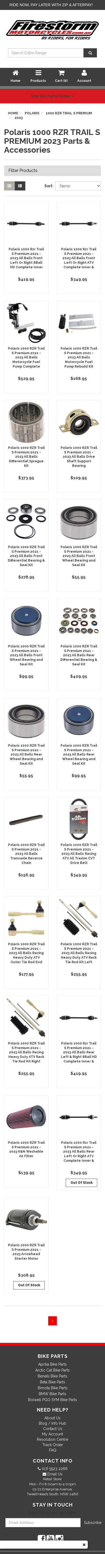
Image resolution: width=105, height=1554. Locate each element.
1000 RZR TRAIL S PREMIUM (69, 113)
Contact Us (52, 1429)
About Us (52, 1418)
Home (13, 113)
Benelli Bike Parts (52, 1376)
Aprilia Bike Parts (52, 1364)
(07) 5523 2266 (54, 1469)
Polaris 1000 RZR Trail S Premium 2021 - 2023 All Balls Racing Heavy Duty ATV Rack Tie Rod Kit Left (79, 953)
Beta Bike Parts (52, 1382)
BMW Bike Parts (52, 1394)
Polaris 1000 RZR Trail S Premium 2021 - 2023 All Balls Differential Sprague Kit (26, 457)
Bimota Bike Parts (53, 1388)
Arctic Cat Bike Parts (52, 1370)
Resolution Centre (52, 1439)
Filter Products (22, 170)
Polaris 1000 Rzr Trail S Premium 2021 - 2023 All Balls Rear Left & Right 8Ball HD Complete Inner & (79, 1052)
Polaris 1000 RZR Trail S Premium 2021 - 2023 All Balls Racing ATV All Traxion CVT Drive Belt (79, 854)
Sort (47, 186)
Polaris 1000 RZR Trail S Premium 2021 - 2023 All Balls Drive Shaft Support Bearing (79, 457)
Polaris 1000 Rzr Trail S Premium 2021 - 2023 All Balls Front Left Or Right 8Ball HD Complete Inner (26, 258)
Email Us (54, 1474)
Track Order (52, 1445)
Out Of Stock (82, 1183)
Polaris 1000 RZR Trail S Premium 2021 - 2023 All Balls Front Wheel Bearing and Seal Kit (79, 556)
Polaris (32, 113)
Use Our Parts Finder (52, 96)
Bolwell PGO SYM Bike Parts (52, 1400)
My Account (52, 1434)
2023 (19, 118)
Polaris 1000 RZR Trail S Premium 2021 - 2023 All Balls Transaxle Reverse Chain (26, 854)
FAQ (52, 1450)
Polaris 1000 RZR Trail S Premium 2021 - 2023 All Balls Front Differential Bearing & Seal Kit (26, 556)
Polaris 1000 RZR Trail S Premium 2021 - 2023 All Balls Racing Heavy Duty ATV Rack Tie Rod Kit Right (26, 1052)
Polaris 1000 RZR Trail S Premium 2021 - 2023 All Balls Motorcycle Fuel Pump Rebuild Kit (79, 357)
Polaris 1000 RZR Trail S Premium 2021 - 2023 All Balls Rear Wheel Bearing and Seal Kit (26, 754)
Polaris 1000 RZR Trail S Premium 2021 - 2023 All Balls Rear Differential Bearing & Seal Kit (78, 655)
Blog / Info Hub (52, 1423)
